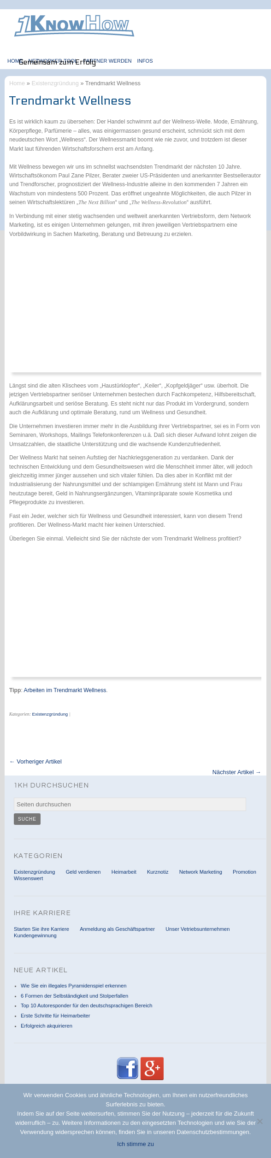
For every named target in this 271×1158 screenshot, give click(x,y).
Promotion (244, 872)
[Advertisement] (126, 309)
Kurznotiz (158, 872)
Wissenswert (28, 878)
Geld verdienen (83, 872)
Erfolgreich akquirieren (46, 1026)
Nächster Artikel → (236, 773)
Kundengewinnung (35, 935)
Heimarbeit (124, 872)
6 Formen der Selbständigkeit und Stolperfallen (74, 996)
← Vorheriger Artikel (35, 762)
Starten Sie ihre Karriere (41, 929)
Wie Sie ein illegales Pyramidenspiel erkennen (73, 985)
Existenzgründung (54, 83)
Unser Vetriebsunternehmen (197, 929)
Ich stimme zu (135, 1143)
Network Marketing (200, 872)
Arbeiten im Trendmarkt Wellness (65, 690)
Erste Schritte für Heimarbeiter (55, 1015)
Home (15, 61)
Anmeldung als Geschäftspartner (117, 929)
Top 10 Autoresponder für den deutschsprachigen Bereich (86, 1005)
